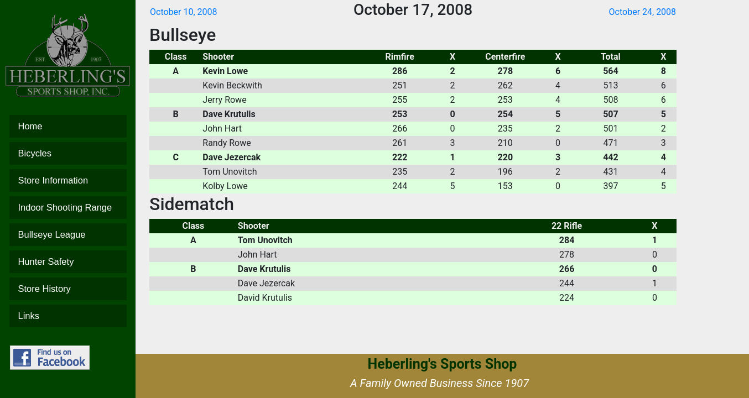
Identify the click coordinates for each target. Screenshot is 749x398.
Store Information (68, 180)
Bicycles (68, 153)
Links (68, 316)
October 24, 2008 (643, 12)
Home (68, 126)
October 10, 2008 (183, 12)
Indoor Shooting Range (68, 207)
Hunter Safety (68, 261)
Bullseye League (68, 234)
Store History (68, 288)
